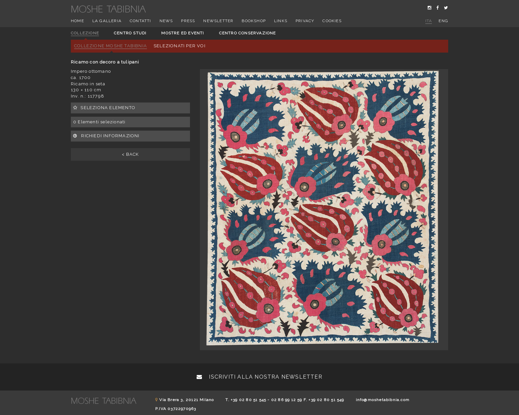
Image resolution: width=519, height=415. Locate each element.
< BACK (130, 154)
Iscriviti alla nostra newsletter (259, 377)
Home (77, 21)
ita (428, 21)
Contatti (140, 21)
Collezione (85, 33)
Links (280, 21)
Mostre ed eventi (182, 33)
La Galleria (106, 21)
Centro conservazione (247, 33)
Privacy (305, 21)
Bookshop (254, 21)
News (166, 21)
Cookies (331, 21)
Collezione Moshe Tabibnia (110, 45)
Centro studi (130, 33)
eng (443, 21)
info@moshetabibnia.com (382, 399)
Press (188, 21)
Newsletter (218, 21)
